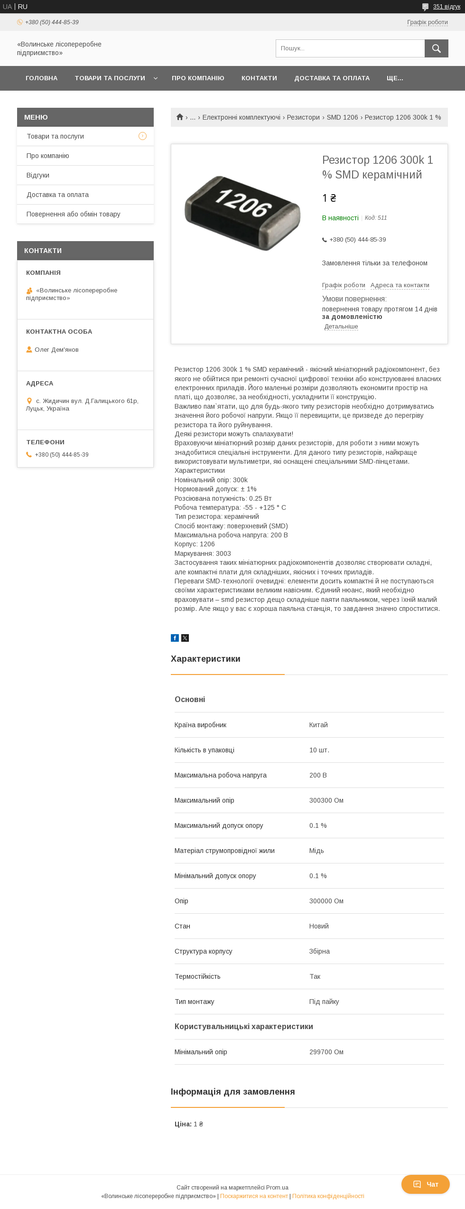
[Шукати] (436, 48)
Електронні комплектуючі (241, 117)
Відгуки (38, 175)
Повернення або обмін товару (74, 214)
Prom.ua (277, 1187)
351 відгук (446, 6)
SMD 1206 (342, 117)
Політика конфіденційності (328, 1196)
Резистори (303, 117)
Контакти (259, 78)
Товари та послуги (109, 78)
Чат (425, 1184)
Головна (41, 78)
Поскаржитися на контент (254, 1196)
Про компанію (198, 78)
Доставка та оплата (332, 78)
